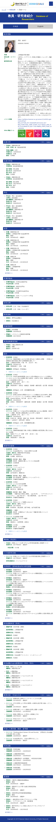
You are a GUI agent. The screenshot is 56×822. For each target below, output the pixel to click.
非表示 (48, 142)
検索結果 (13, 10)
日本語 (15, 26)
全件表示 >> (9, 273)
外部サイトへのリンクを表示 (16, 372)
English (40, 26)
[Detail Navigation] (51, 4)
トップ (4, 10)
